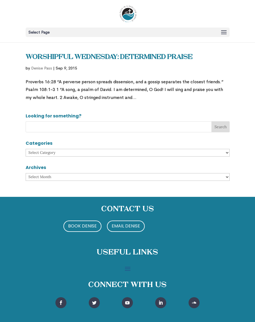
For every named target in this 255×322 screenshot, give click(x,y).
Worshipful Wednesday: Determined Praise (109, 57)
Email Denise (126, 226)
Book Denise (82, 226)
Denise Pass (41, 68)
